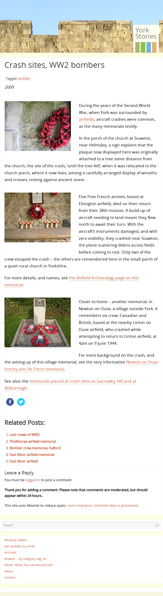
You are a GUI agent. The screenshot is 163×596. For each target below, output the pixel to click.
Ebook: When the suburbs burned (28, 565)
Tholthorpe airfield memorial (33, 441)
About (8, 571)
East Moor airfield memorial (32, 454)
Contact (9, 578)
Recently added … (17, 540)
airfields (24, 79)
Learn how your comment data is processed (102, 505)
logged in (32, 480)
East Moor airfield (24, 461)
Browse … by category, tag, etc (25, 559)
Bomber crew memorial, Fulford (35, 448)
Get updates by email (19, 546)
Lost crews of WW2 (25, 434)
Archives (10, 553)
